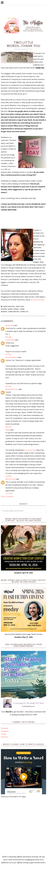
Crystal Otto (9, 340)
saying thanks (13, 309)
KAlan (7, 430)
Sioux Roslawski (11, 357)
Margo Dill (9, 325)
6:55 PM (8, 427)
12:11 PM (8, 493)
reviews (4, 309)
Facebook (4, 728)
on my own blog (30, 450)
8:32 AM (8, 337)
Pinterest (4, 737)
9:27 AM (8, 354)
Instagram (5, 731)
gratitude (20, 306)
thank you (24, 312)
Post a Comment (7, 496)
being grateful (9, 306)
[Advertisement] (23, 826)
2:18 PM (8, 476)
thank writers (13, 312)
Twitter (3, 734)
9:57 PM (8, 386)
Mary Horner (10, 479)
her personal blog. (38, 300)
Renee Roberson (11, 389)
